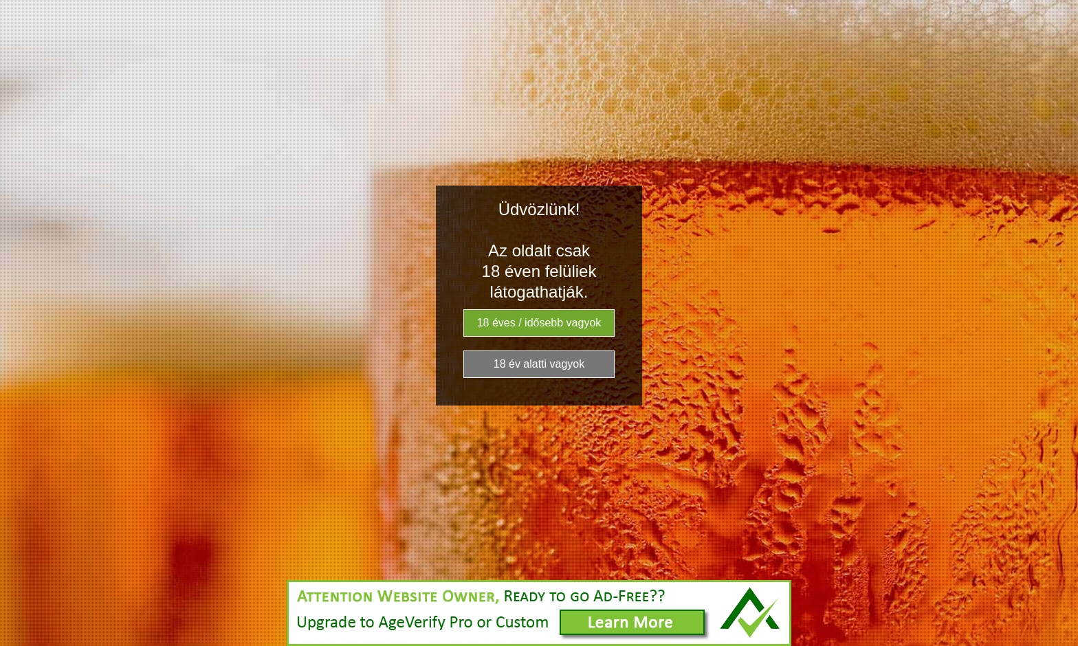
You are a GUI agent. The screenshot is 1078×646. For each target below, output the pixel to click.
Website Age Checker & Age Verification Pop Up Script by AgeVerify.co (1060, 642)
